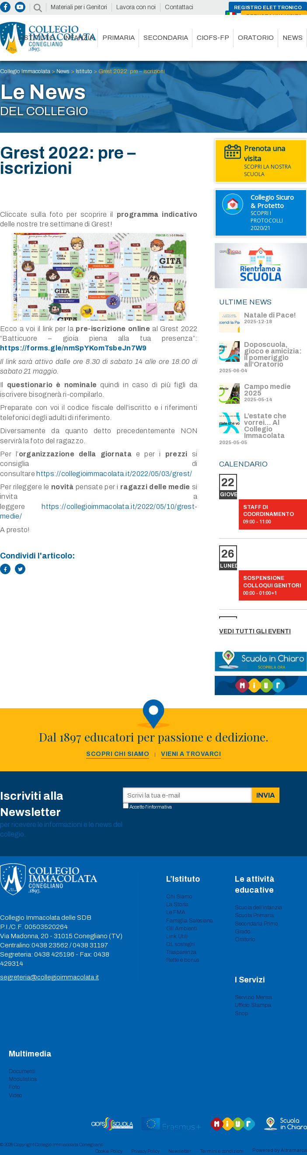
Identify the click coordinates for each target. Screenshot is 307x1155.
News (293, 37)
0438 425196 (54, 954)
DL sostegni (180, 944)
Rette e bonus (182, 960)
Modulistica (23, 1079)
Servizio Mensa (253, 997)
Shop (241, 1013)
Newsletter (179, 1151)
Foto (14, 1087)
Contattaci (179, 7)
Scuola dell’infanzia (258, 907)
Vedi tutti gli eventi (255, 631)
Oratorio (256, 37)
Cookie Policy (108, 1151)
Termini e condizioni (222, 1151)
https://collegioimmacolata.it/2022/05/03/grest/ (114, 473)
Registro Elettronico (268, 7)
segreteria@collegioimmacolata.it (49, 977)
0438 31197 (90, 945)
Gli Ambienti (181, 928)
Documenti (22, 1071)
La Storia (177, 904)
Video (15, 1095)
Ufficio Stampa (253, 1005)
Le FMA (175, 912)
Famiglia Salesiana (189, 921)
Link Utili (177, 936)
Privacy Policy (145, 1151)
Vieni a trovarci (191, 754)
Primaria (118, 37)
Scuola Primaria (254, 915)
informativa (159, 806)
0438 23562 (49, 945)
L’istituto (36, 37)
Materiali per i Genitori (79, 7)
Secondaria (165, 37)
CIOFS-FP (213, 37)
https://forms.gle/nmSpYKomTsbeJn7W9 (73, 348)
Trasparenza (181, 952)
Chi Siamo (179, 897)
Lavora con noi (136, 7)
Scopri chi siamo (117, 754)
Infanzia (78, 37)
